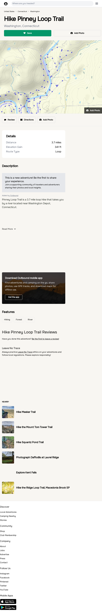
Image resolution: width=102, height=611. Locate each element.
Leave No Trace (25, 352)
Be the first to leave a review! (45, 339)
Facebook (4, 577)
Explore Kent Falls (26, 472)
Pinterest (4, 581)
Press (2, 558)
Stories (3, 520)
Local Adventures (8, 512)
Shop (2, 531)
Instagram (4, 573)
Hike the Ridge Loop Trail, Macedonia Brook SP (43, 487)
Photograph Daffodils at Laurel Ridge (37, 457)
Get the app (13, 297)
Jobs (2, 550)
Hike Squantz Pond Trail (30, 442)
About (3, 546)
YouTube (4, 589)
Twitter (3, 585)
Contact (4, 562)
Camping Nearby (8, 516)
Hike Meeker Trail (25, 412)
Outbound (14, 195)
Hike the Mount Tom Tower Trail (34, 427)
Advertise (4, 554)
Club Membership (8, 535)
